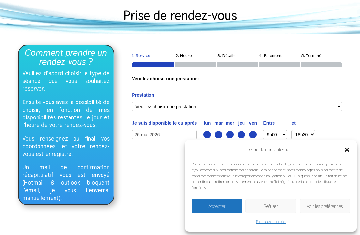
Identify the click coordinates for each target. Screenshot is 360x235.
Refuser (271, 206)
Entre (269, 123)
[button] (347, 150)
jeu (241, 123)
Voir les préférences (325, 206)
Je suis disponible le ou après (164, 123)
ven (253, 123)
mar (218, 123)
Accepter (217, 206)
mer (230, 123)
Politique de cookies (271, 221)
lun (207, 123)
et (293, 123)
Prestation (143, 95)
